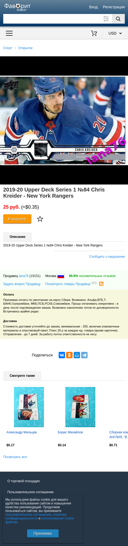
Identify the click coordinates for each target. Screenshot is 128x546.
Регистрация (114, 7)
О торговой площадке (23, 481)
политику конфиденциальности (35, 516)
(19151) (34, 276)
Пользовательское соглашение (30, 492)
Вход (93, 7)
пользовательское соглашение (28, 515)
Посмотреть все (15, 457)
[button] (123, 61)
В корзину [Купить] (17, 218)
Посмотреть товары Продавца (71, 284)
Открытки (25, 48)
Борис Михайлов (70, 432)
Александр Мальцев (21, 432)
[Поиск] (118, 19)
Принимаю (42, 533)
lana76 (23, 276)
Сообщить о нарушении (107, 257)
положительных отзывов (92, 276)
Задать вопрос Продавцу (21, 284)
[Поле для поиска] (64, 19)
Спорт (7, 48)
